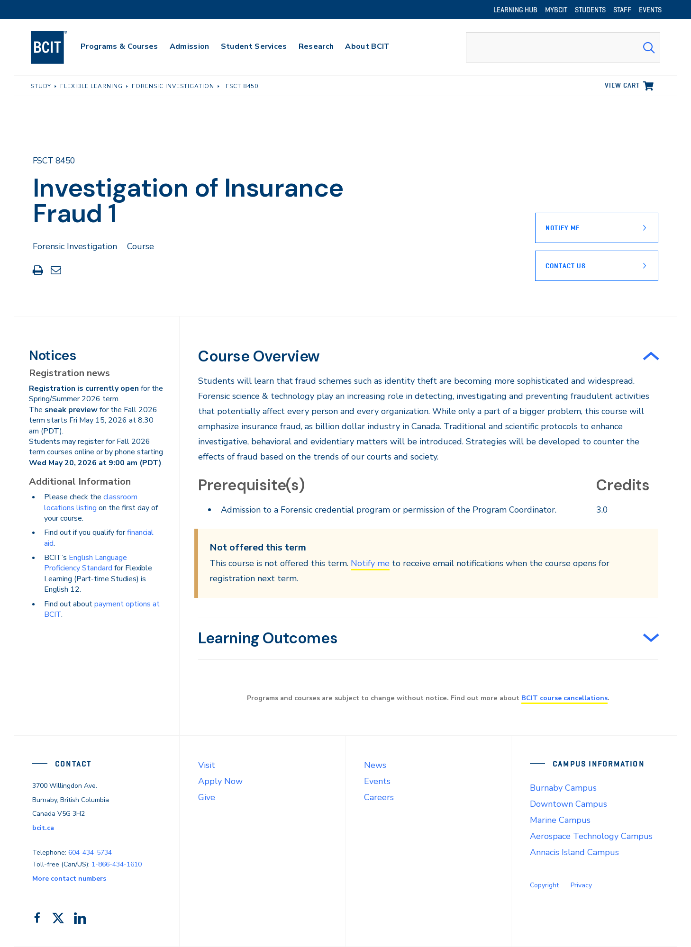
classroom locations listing (90, 502)
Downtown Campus (568, 804)
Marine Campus (560, 820)
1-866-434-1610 (116, 864)
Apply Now (220, 781)
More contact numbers (69, 878)
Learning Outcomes (267, 638)
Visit (206, 765)
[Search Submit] (648, 47)
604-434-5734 (90, 852)
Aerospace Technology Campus (591, 836)
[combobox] (563, 47)
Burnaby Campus (563, 788)
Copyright (544, 885)
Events (377, 781)
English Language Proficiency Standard (85, 562)
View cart (622, 85)
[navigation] (58, 47)
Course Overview (259, 356)
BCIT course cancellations (564, 698)
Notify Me (563, 228)
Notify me (370, 563)
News (375, 765)
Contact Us (566, 266)
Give (206, 797)
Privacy (581, 885)
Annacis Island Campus (574, 852)
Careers (379, 797)
